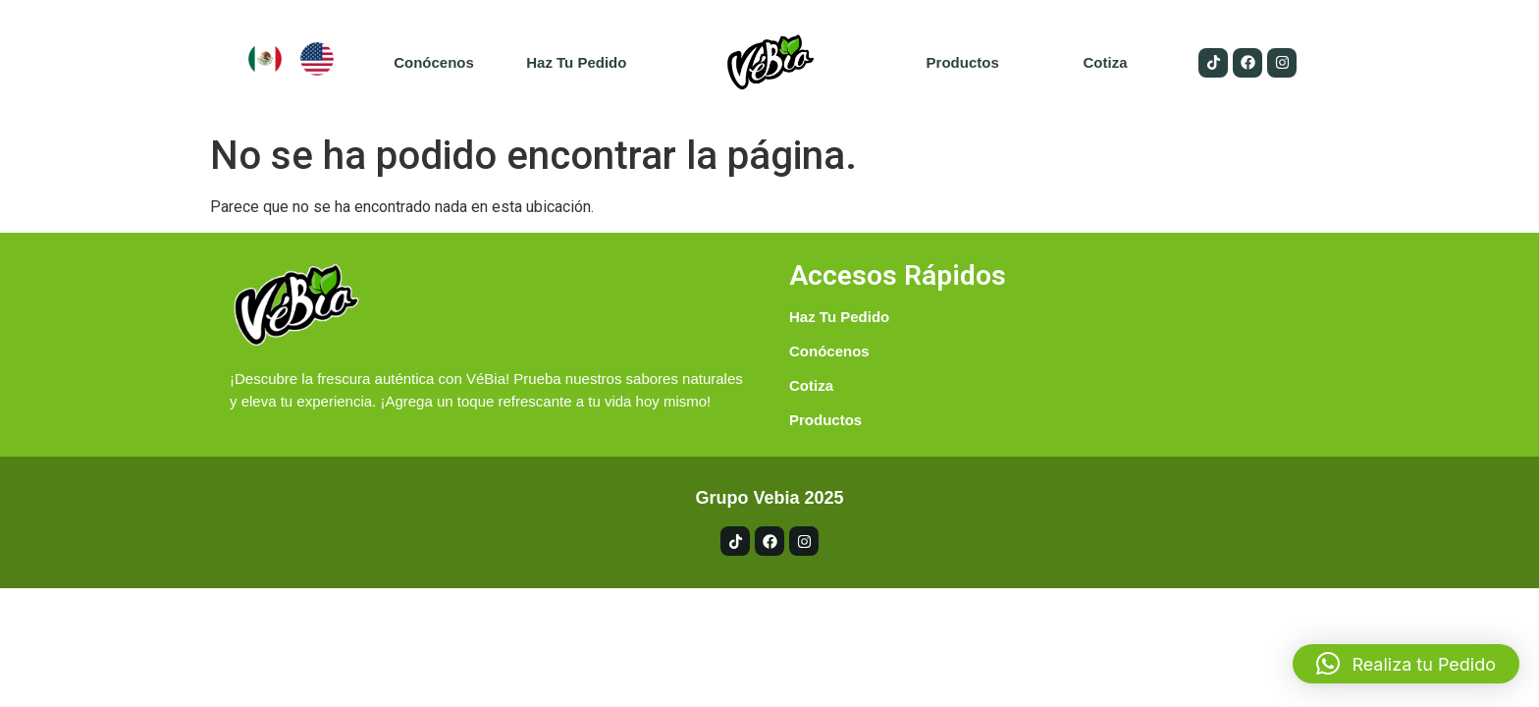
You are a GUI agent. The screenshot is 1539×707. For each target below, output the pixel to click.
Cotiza (1105, 62)
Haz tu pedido (576, 62)
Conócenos (434, 62)
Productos (963, 62)
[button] (1406, 663)
